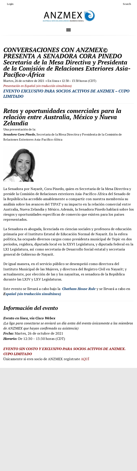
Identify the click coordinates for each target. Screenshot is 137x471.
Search (125, 4)
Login (8, 4)
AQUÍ (85, 358)
